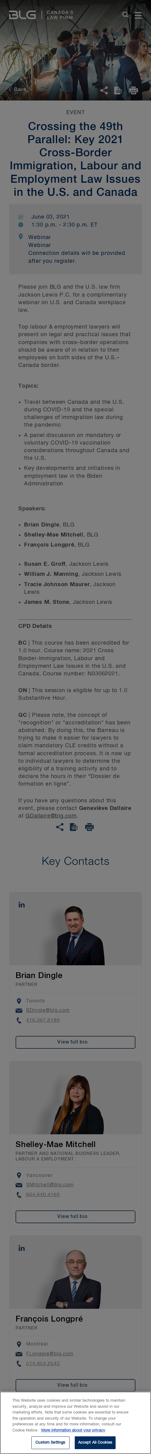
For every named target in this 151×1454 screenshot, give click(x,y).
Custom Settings (50, 1445)
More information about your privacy (73, 1433)
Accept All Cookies (95, 1445)
